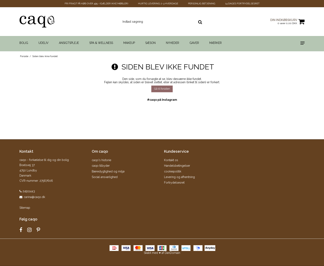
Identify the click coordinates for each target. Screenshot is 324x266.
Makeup (129, 43)
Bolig (23, 43)
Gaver (194, 43)
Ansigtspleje (69, 43)
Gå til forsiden (162, 88)
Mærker (215, 43)
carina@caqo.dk (34, 197)
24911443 (27, 191)
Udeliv (43, 43)
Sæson (150, 43)
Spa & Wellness (101, 43)
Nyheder (172, 43)
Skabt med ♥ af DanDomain (162, 252)
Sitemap (24, 207)
